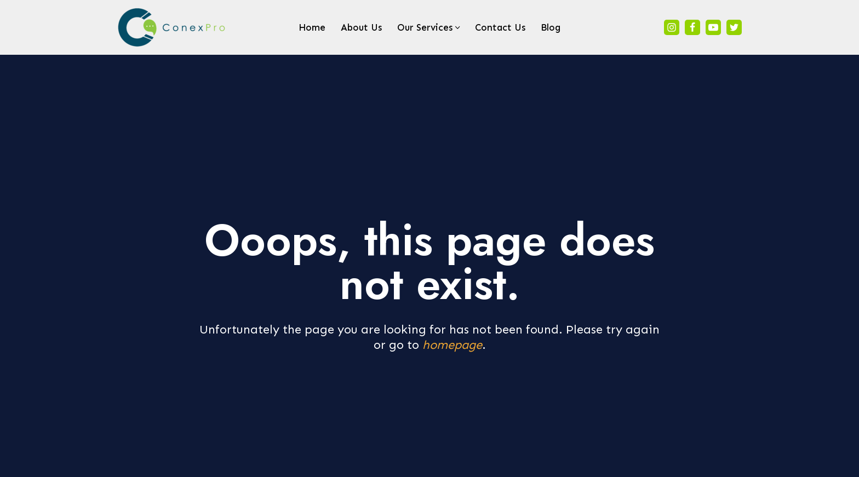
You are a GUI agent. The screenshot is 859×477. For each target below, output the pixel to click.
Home (312, 27)
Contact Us (500, 27)
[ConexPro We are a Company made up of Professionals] (172, 27)
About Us (361, 27)
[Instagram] (671, 27)
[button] (457, 27)
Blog (550, 27)
